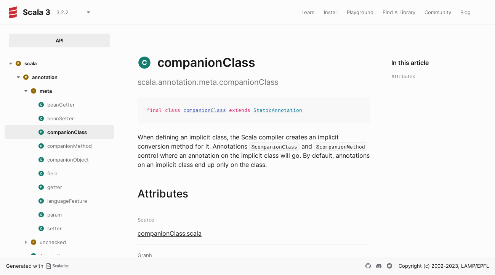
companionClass (204, 110)
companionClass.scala (170, 233)
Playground (360, 12)
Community (438, 12)
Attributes (403, 76)
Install (331, 12)
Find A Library (399, 12)
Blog (465, 12)
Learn (308, 12)
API (60, 40)
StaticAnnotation (277, 110)
